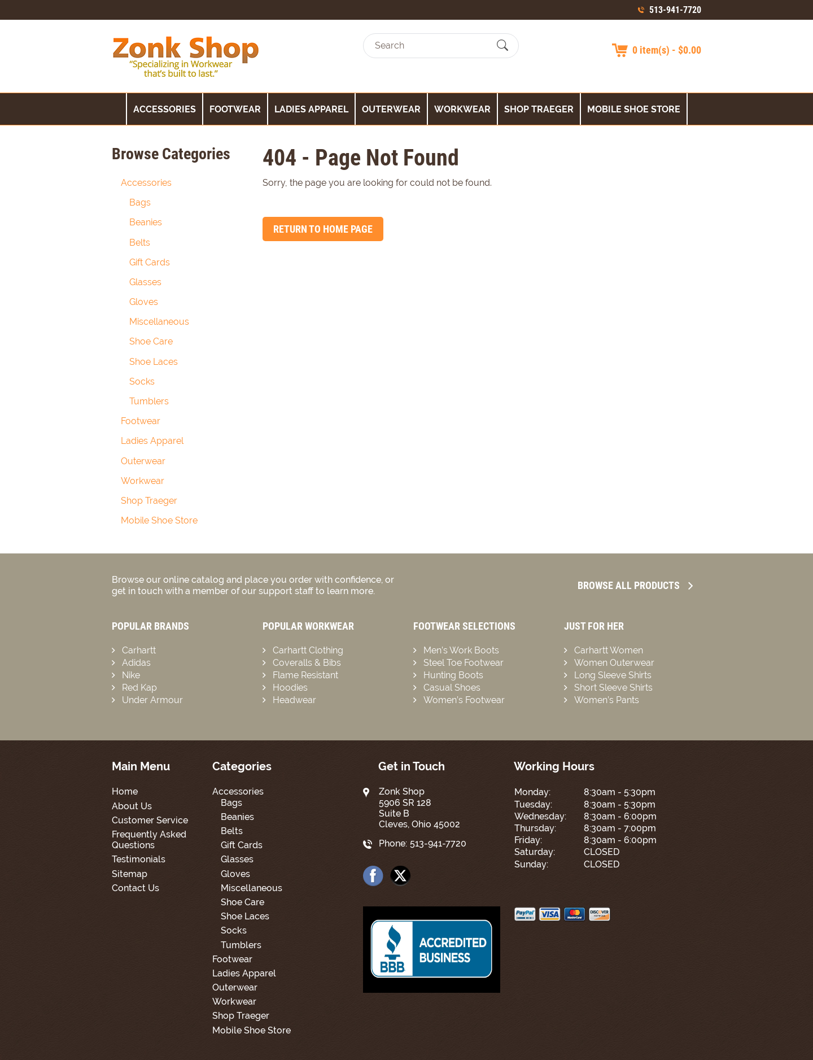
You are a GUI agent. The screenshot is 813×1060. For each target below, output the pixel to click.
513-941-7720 (675, 10)
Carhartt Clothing (308, 650)
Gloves (143, 301)
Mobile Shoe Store (633, 109)
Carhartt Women (608, 650)
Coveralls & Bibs (307, 662)
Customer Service (150, 820)
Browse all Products (635, 585)
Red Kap (139, 687)
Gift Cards (149, 262)
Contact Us (135, 888)
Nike (131, 675)
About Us (132, 806)
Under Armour (152, 700)
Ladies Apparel (311, 109)
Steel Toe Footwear (463, 662)
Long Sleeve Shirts (613, 675)
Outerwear (391, 109)
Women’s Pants (606, 700)
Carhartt (139, 650)
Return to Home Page (323, 229)
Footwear (235, 109)
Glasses (145, 282)
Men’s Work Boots (461, 650)
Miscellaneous (159, 321)
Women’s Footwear (464, 700)
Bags (140, 202)
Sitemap (129, 874)
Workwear (462, 109)
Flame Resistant (305, 675)
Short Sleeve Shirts (613, 687)
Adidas (136, 662)
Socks (142, 381)
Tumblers (149, 401)
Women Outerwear (614, 662)
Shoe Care (151, 341)
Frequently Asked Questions (149, 839)
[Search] (431, 45)
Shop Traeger (539, 109)
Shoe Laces (153, 361)
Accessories (164, 109)
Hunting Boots (453, 675)
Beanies (145, 222)
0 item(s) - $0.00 (666, 50)
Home (125, 791)
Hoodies (290, 687)
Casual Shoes (451, 687)
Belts (139, 242)
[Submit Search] (502, 45)
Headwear (294, 700)
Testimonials (138, 859)
